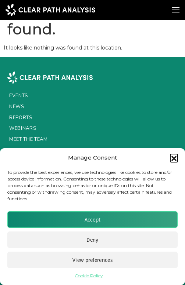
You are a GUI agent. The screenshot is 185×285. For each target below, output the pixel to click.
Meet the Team (28, 139)
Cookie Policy (89, 275)
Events (18, 95)
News (16, 106)
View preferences (92, 259)
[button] (174, 157)
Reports (20, 117)
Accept (93, 219)
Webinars (22, 128)
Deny (92, 239)
